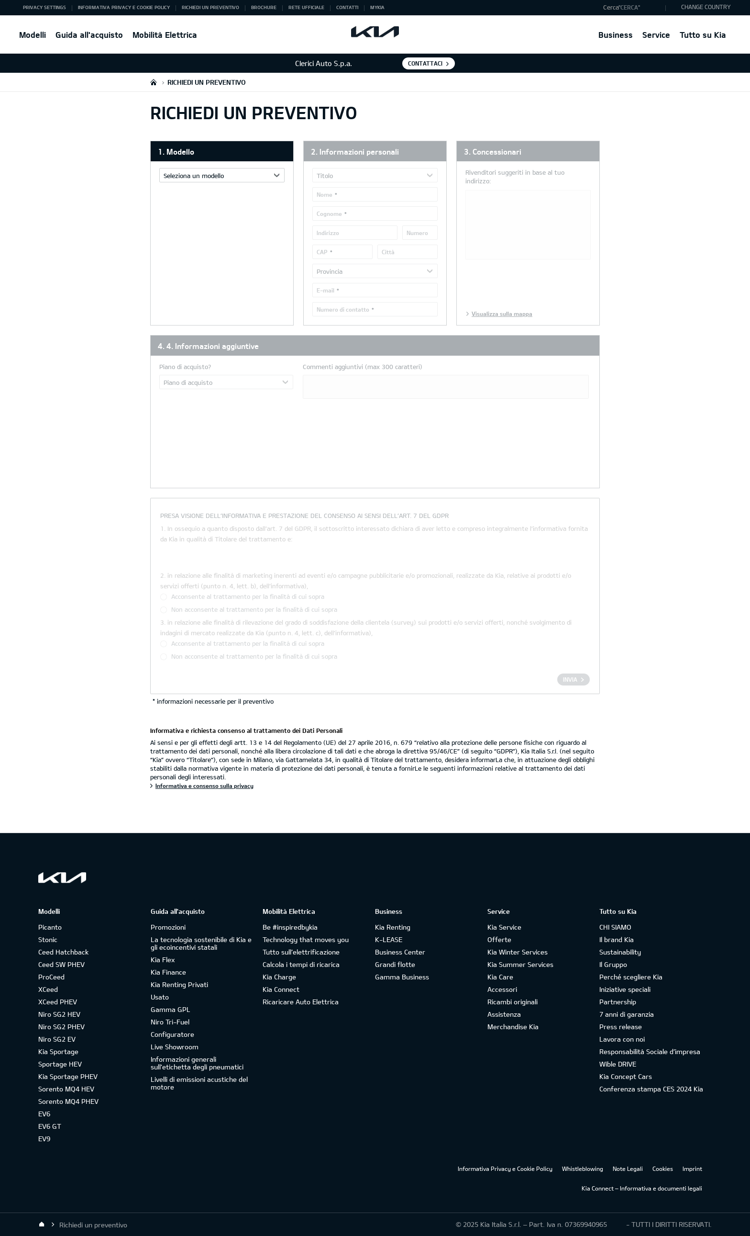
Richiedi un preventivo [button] (210, 7)
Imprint (692, 1168)
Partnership (617, 1002)
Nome (324, 194)
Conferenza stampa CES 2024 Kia (651, 1089)
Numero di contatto (343, 309)
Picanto (50, 927)
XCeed (48, 989)
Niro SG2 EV (57, 1039)
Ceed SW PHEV (61, 964)
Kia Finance (168, 972)
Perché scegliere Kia (630, 977)
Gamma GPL (170, 1009)
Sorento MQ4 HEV (66, 1089)
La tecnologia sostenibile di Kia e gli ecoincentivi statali (201, 943)
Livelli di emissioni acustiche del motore (199, 1083)
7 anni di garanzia (626, 1014)
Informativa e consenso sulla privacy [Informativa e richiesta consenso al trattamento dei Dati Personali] (204, 785)
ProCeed (51, 977)
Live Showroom (175, 1047)
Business (615, 35)
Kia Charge (279, 977)
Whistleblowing (582, 1168)
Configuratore (172, 1034)
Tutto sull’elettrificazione (301, 952)
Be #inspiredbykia (290, 927)
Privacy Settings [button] (44, 7)
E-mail (325, 290)
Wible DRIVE (617, 1064)
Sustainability (620, 952)
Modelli (32, 35)
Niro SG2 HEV (59, 1014)
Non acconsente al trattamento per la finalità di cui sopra (254, 609)
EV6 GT (49, 1126)
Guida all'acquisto (89, 35)
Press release (620, 1027)
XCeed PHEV (57, 1002)
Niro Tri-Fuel (170, 1022)
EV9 (44, 1139)
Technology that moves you (306, 939)
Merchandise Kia (513, 1027)
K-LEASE (388, 939)
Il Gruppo (613, 964)
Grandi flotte (395, 964)
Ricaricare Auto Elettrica (301, 1002)
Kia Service (504, 927)
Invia (570, 679)
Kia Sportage (58, 1051)
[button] (632, 7)
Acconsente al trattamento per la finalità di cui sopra (247, 596)
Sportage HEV (60, 1064)
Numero (417, 232)
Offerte (499, 939)
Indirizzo (328, 232)
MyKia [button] (377, 7)
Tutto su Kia (703, 35)
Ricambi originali (512, 1002)
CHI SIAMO (615, 927)
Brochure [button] (263, 7)
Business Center (400, 952)
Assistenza (504, 1014)
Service (656, 35)
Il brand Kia (616, 939)
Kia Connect (281, 989)
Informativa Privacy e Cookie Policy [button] (124, 7)
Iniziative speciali (625, 989)
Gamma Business (402, 977)
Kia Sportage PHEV (68, 1076)
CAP (322, 251)
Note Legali (628, 1168)
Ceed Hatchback (63, 952)
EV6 (44, 1114)
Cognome (329, 213)
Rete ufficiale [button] (306, 7)
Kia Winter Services (517, 952)
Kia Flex (163, 959)
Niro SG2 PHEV (61, 1027)
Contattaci (425, 63)
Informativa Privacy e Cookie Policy (505, 1168)
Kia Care (500, 977)
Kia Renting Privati (179, 984)
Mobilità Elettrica (164, 35)
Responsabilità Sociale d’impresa (649, 1051)
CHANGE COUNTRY (706, 6)
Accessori (502, 989)
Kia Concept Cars (625, 1076)
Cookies (662, 1168)
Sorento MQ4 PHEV (68, 1101)
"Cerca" (629, 7)
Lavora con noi (622, 1039)
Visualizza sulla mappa (502, 313)
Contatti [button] (347, 7)
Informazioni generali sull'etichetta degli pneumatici (197, 1063)
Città (388, 251)
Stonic (47, 939)
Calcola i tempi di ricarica (301, 964)
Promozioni (168, 927)
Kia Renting (392, 927)
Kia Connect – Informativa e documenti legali (642, 1188)
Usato (160, 997)
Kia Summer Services (520, 964)
